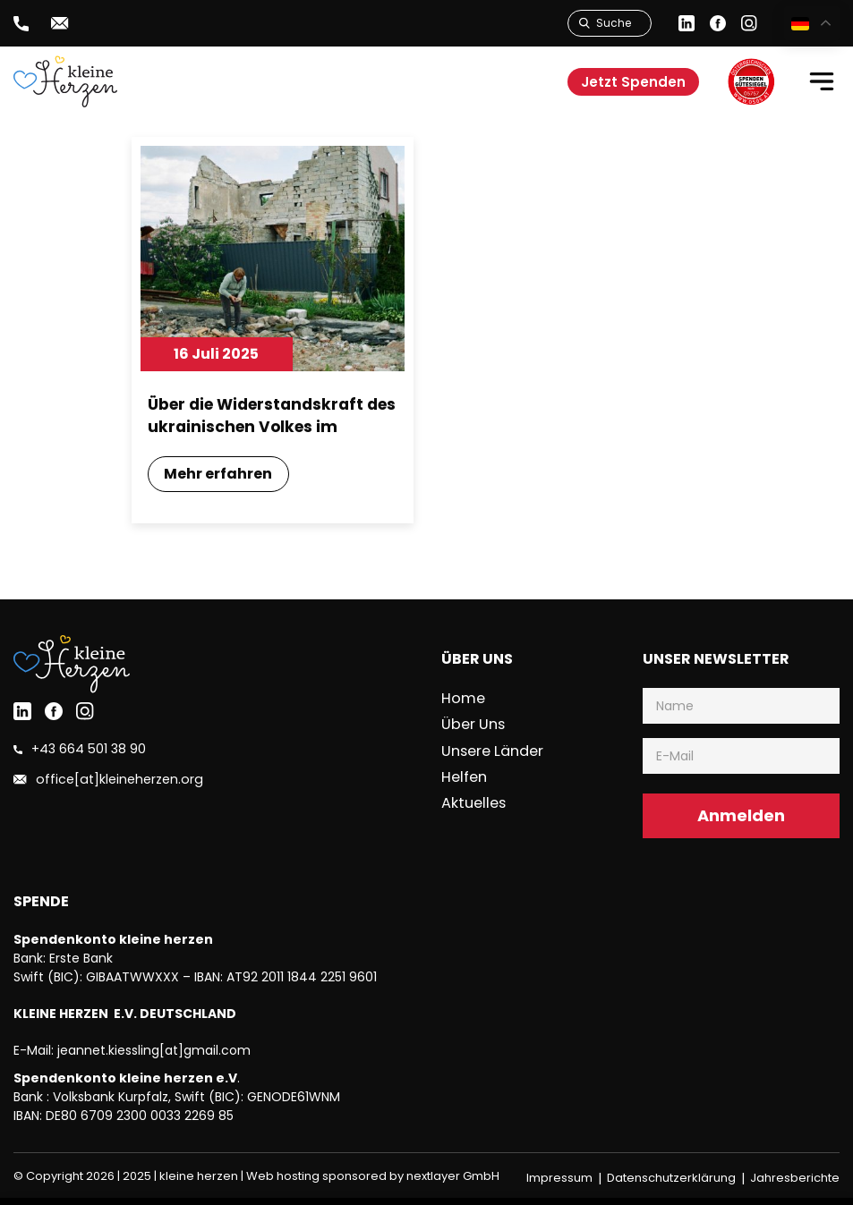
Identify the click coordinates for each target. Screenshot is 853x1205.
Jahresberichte (795, 1181)
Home (465, 701)
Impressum (559, 1181)
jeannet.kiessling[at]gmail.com (154, 1054)
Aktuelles (475, 802)
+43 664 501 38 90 (82, 752)
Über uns (474, 726)
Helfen (466, 777)
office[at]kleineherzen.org (113, 783)
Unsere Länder (492, 752)
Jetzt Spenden (633, 81)
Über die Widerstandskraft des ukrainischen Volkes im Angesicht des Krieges (263, 417)
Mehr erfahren (220, 477)
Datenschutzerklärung (671, 1181)
